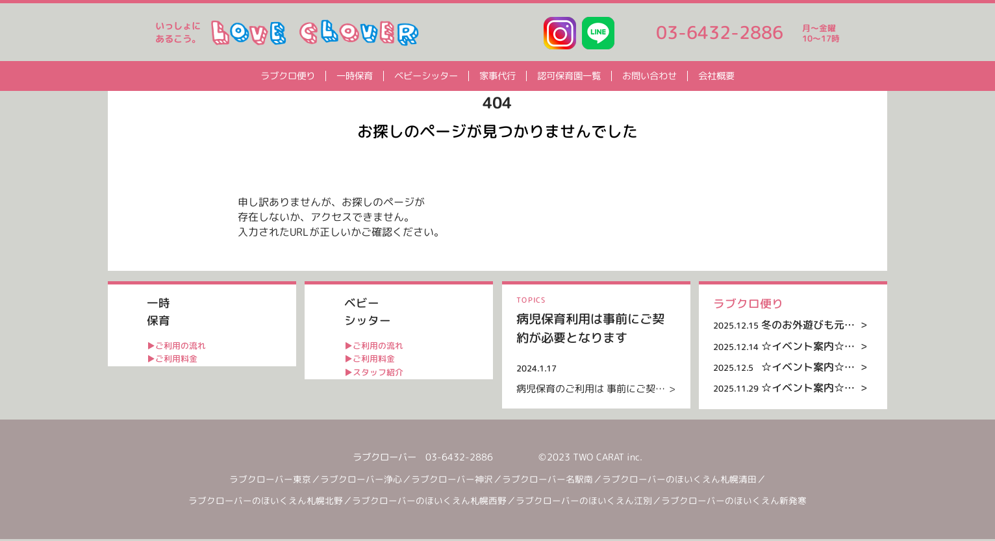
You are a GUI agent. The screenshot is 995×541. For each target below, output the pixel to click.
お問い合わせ (649, 76)
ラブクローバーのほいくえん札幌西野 (434, 502)
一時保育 (354, 76)
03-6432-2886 (719, 33)
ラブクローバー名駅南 (552, 480)
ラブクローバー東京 (274, 480)
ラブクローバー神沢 (456, 480)
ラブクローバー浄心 (365, 480)
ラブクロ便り (287, 76)
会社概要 (716, 76)
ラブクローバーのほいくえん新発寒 (734, 502)
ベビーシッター (426, 76)
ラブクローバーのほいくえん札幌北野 (270, 502)
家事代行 (497, 76)
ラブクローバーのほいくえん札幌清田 (684, 480)
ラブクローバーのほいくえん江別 (588, 502)
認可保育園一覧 (569, 76)
